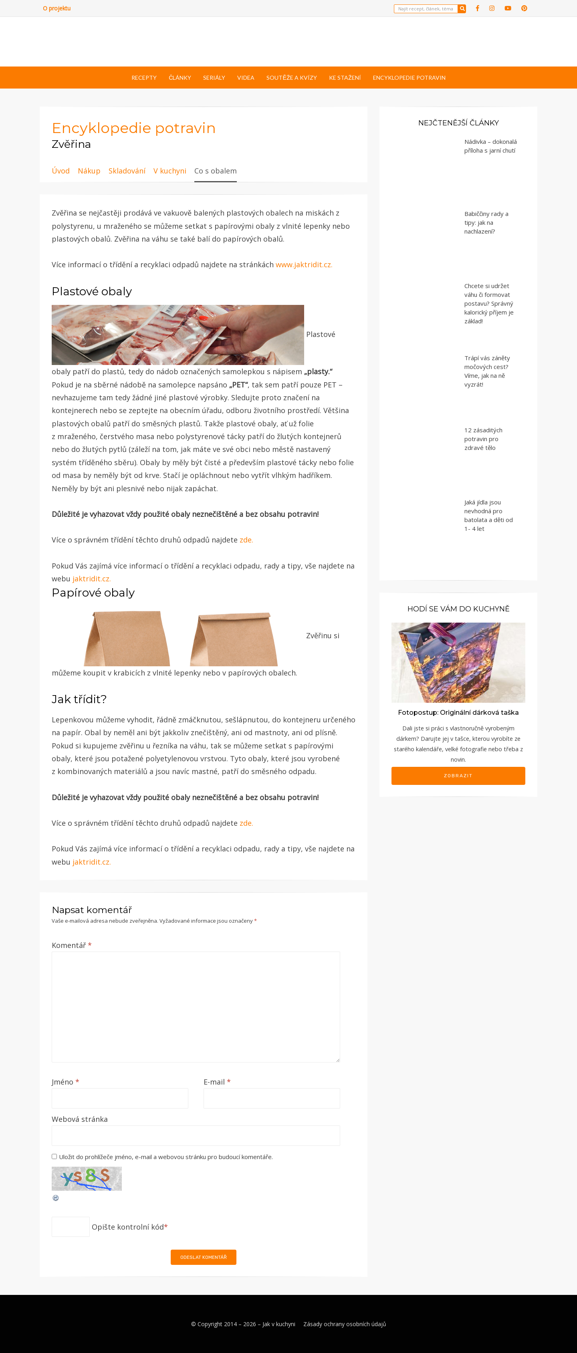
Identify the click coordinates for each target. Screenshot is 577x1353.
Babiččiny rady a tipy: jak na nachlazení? (486, 222)
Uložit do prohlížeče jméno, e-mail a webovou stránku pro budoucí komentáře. (166, 1157)
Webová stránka (80, 1119)
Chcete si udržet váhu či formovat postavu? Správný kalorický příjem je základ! (489, 303)
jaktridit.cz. (92, 578)
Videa (245, 77)
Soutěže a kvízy (291, 77)
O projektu (57, 8)
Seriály (214, 77)
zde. (246, 539)
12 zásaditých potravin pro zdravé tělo (483, 439)
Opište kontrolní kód (128, 1227)
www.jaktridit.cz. (304, 264)
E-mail (217, 1082)
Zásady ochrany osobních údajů (344, 1324)
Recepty (144, 77)
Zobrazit (458, 775)
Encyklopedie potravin (409, 77)
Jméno (65, 1082)
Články (180, 77)
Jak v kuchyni (278, 1324)
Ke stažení (345, 77)
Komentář (72, 945)
